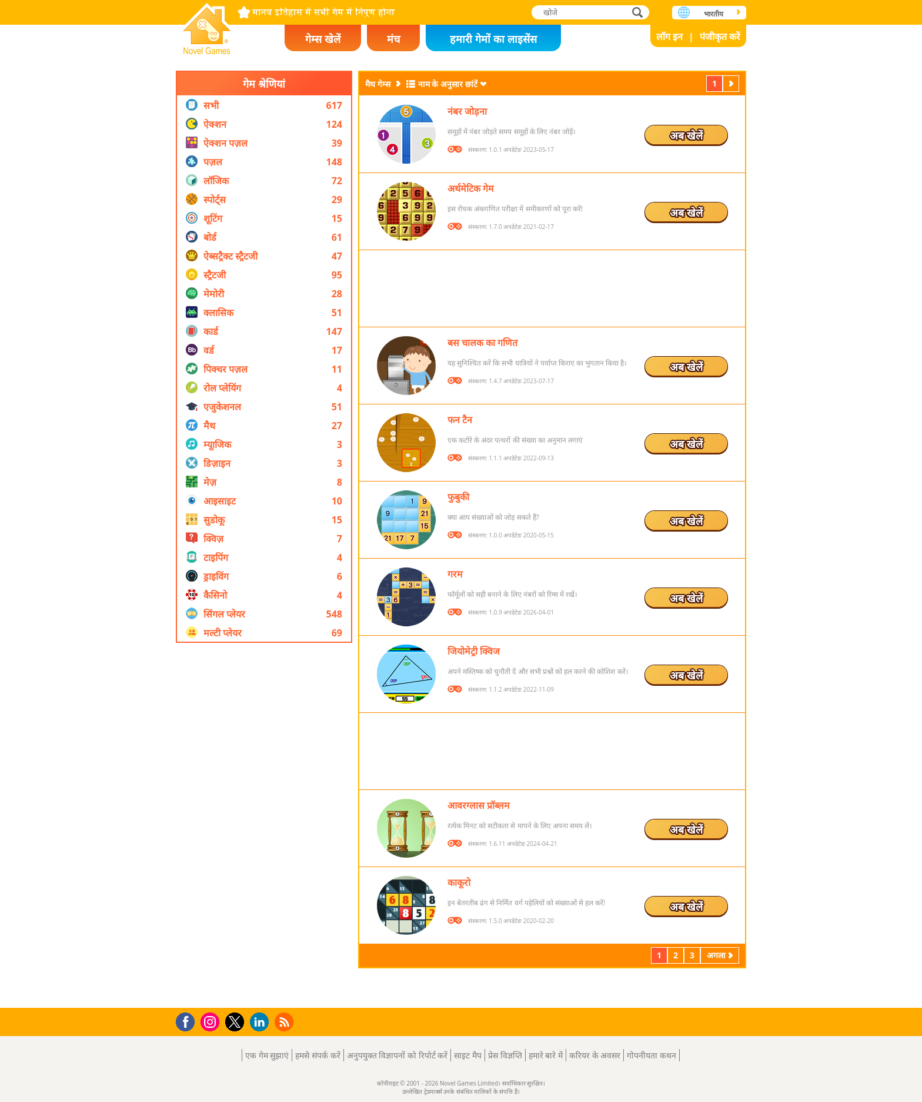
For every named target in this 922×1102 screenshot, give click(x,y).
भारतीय (713, 14)
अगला (732, 83)
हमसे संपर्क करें (317, 1055)
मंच (393, 39)
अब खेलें (686, 135)
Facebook (188, 1020)
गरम (455, 573)
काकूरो (458, 882)
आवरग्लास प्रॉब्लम (478, 805)
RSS (285, 1022)
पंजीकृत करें (720, 36)
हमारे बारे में (546, 1055)
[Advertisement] (264, 825)
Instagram (211, 1021)
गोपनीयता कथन (651, 1055)
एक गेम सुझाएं (267, 1055)
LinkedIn (261, 1022)
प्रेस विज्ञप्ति (505, 1055)
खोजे (638, 12)
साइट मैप (468, 1055)
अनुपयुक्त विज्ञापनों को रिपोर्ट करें (397, 1055)
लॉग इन (669, 36)
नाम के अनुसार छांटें (447, 83)
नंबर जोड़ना (467, 111)
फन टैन (459, 419)
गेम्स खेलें (322, 39)
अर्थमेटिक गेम (470, 188)
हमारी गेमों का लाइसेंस (493, 39)
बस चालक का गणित (482, 342)
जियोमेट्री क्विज (473, 651)
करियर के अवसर (594, 1055)
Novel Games (207, 25)
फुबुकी (458, 496)
